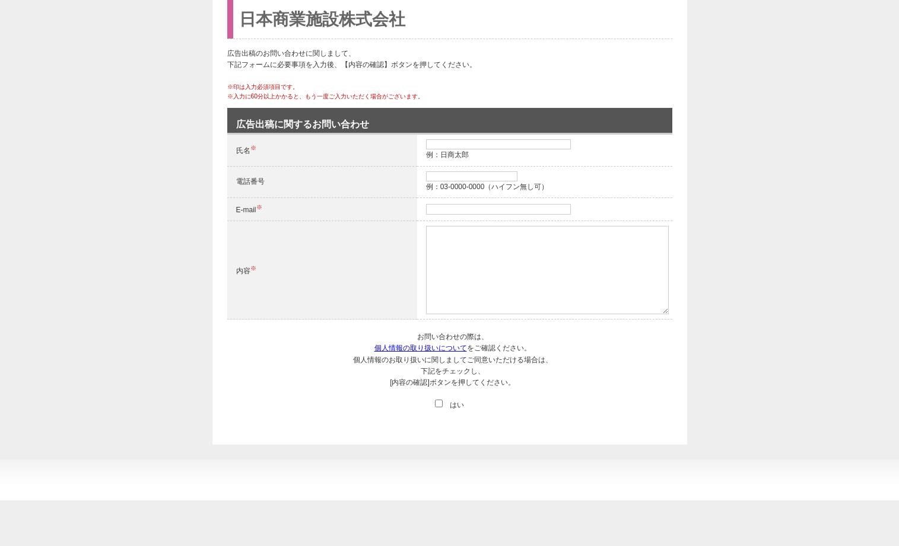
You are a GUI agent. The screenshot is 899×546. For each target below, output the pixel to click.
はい (449, 405)
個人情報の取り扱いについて (420, 348)
